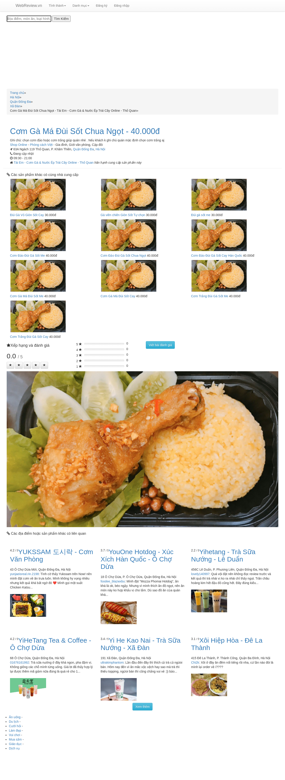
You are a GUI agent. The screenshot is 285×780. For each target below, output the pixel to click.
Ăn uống (14, 717)
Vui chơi (14, 735)
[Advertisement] (142, 55)
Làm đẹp (15, 730)
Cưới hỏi (15, 726)
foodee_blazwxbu (113, 581)
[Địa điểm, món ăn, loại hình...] (29, 19)
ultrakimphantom (112, 662)
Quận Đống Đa (83, 149)
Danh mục (81, 5)
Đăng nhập (121, 5)
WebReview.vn (29, 5)
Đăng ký (101, 5)
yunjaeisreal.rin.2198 (24, 574)
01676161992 (19, 662)
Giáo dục (15, 744)
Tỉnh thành (57, 5)
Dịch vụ (14, 748)
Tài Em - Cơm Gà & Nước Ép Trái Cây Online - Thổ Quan (54, 162)
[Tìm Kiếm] (61, 19)
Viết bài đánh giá (160, 345)
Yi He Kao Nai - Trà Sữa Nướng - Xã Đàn (141, 644)
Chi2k (195, 662)
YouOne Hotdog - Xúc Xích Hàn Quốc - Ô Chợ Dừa (137, 559)
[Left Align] (10, 365)
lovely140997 (200, 574)
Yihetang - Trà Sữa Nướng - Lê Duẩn (223, 555)
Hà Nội (100, 149)
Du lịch (14, 721)
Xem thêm (142, 706)
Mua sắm (15, 739)
